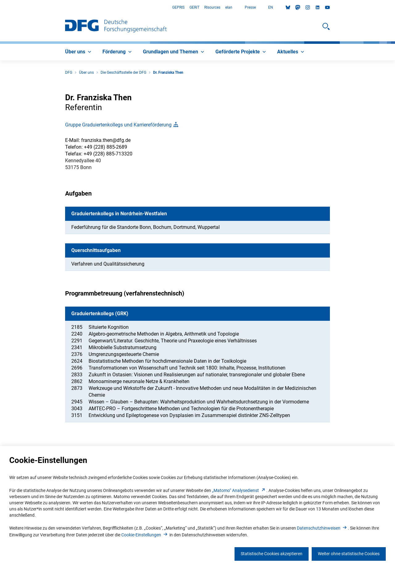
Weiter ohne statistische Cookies (349, 553)
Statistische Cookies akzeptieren (271, 553)
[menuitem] (79, 52)
